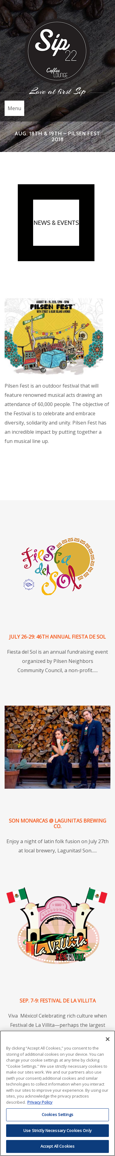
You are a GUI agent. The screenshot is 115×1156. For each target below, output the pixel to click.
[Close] (107, 1039)
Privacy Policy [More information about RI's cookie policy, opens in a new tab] (39, 1102)
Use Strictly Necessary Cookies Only (57, 1130)
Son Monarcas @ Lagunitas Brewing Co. (57, 823)
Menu (14, 108)
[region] (57, 1093)
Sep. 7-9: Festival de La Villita (58, 1000)
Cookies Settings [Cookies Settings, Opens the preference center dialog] (57, 1114)
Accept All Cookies (57, 1146)
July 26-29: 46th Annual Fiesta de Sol (57, 637)
